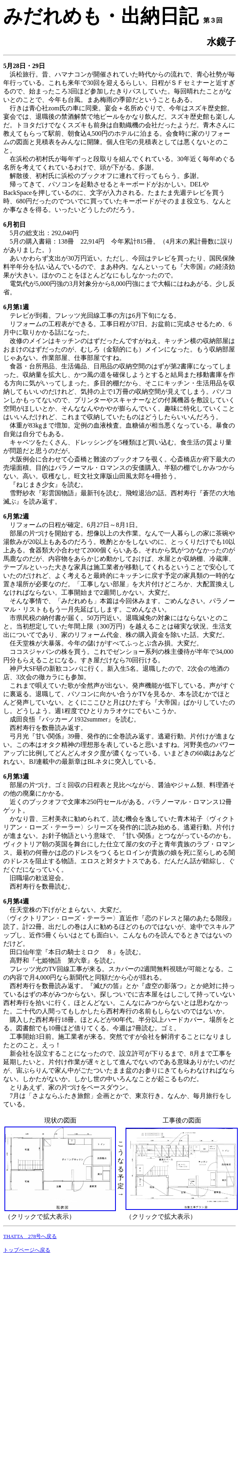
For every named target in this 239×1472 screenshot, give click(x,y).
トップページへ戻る (26, 1250)
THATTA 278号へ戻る (30, 1236)
